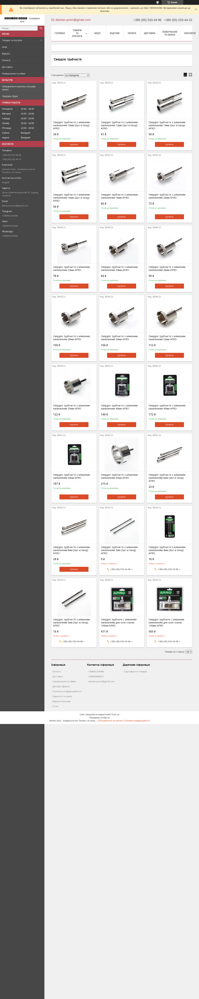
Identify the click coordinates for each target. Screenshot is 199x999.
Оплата (6, 60)
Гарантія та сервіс (62, 696)
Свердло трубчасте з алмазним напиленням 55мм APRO (119, 476)
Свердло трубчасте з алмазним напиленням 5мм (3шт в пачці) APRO (71, 622)
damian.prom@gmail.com (15, 205)
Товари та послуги (12, 40)
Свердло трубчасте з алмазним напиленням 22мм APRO (71, 268)
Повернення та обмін (13, 73)
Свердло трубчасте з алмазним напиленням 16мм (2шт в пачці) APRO (71, 197)
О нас (55, 706)
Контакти (190, 33)
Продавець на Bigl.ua (99, 717)
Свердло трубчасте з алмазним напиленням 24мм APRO (119, 268)
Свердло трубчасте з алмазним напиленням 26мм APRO (167, 268)
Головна (60, 33)
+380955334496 (96, 671)
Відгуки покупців (61, 701)
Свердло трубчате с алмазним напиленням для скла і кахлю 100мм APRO (118, 622)
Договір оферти (61, 686)
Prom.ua (115, 714)
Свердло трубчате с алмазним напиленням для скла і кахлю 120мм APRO (166, 622)
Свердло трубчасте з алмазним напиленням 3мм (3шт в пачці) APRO (119, 550)
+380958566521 (96, 676)
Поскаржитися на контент (111, 721)
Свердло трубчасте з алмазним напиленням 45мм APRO (167, 407)
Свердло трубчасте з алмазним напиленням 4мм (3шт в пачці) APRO (167, 550)
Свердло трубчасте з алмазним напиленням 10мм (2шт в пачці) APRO (71, 125)
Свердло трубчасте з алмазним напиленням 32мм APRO (167, 338)
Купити (74, 144)
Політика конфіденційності (66, 691)
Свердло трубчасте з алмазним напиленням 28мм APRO (71, 338)
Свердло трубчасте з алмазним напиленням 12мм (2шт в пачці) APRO (119, 125)
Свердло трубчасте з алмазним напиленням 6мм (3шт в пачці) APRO (167, 477)
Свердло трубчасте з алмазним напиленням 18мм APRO (119, 196)
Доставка (7, 66)
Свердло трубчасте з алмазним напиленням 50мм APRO (71, 476)
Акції (4, 46)
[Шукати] (41, 28)
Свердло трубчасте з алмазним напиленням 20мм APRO (167, 196)
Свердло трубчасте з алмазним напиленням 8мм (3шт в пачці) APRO (71, 550)
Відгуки (6, 53)
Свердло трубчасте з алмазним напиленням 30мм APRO (119, 338)
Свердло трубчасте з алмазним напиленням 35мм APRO (71, 407)
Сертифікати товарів (135, 671)
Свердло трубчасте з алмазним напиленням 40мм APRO (119, 407)
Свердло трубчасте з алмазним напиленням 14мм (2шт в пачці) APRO (167, 125)
